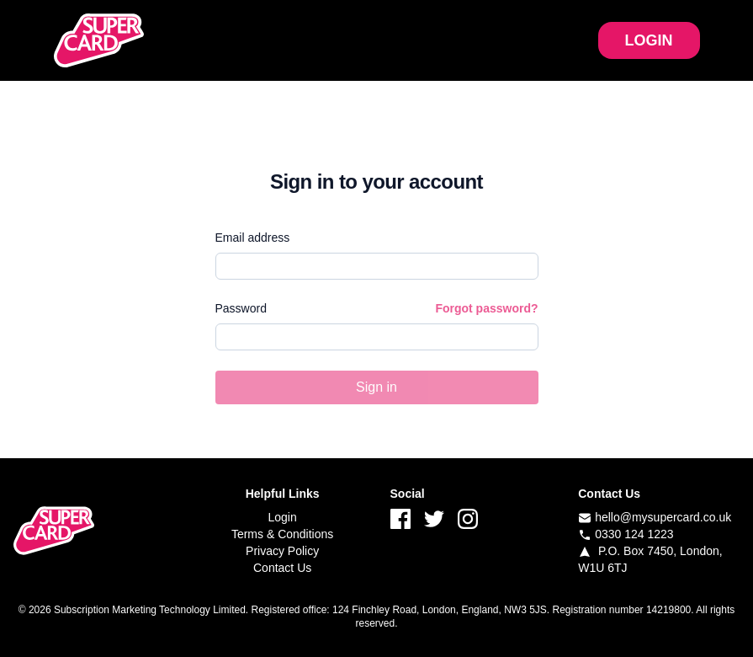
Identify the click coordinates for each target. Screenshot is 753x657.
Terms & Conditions (282, 534)
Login (282, 517)
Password (241, 308)
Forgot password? (486, 308)
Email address (252, 237)
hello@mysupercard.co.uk (663, 517)
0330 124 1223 (634, 534)
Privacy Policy (282, 551)
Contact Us (282, 567)
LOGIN (649, 40)
